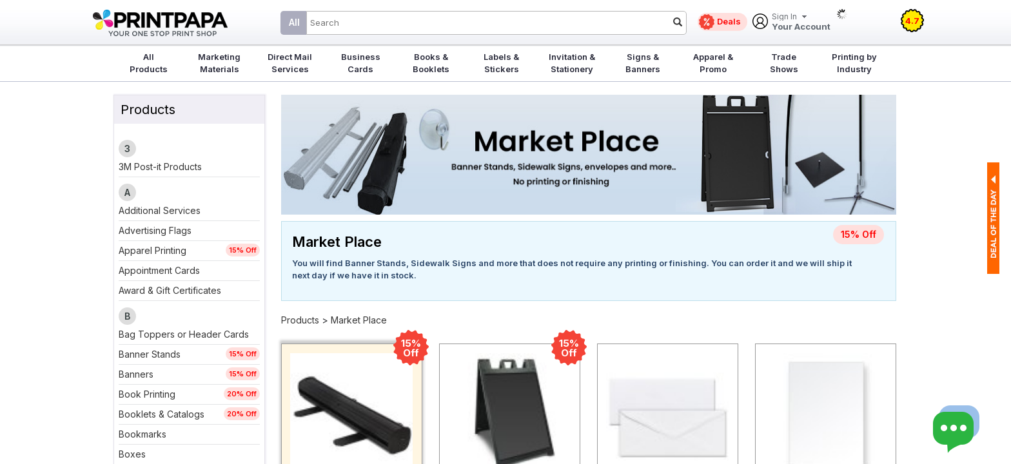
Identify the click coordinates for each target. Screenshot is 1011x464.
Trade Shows (784, 63)
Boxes (132, 454)
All (294, 22)
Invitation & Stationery (572, 63)
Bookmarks (142, 434)
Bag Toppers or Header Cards (184, 334)
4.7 (912, 20)
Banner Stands (150, 354)
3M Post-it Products (160, 166)
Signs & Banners (642, 63)
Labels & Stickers (501, 63)
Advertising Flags (155, 230)
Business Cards (360, 63)
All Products (149, 63)
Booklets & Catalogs (161, 414)
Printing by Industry (854, 63)
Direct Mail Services (290, 63)
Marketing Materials (219, 63)
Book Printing (147, 394)
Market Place (359, 319)
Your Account (801, 22)
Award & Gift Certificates (170, 290)
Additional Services (160, 210)
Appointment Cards (159, 270)
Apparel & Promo (713, 63)
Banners (136, 374)
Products (300, 319)
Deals (729, 21)
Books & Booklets (431, 63)
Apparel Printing (152, 250)
